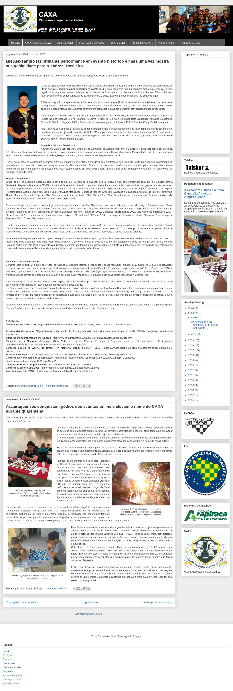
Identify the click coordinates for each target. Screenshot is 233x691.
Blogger (137, 636)
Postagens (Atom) (93, 614)
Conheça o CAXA (12, 679)
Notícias (7, 651)
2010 (191, 380)
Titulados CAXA (190, 42)
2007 (191, 395)
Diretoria (7, 655)
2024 (191, 308)
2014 (191, 365)
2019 (191, 340)
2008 (191, 390)
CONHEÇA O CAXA (38, 42)
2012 (191, 370)
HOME (15, 42)
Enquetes (8, 671)
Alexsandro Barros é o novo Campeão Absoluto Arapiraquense (204, 193)
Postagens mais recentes (22, 602)
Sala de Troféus (11, 683)
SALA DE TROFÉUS (92, 42)
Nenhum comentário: (57, 385)
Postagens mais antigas (157, 602)
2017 (191, 350)
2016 (191, 355)
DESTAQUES (65, 42)
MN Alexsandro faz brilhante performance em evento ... (204, 324)
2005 (191, 400)
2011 (191, 375)
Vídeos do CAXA (142, 42)
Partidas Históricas (12, 675)
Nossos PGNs (166, 42)
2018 (191, 345)
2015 (191, 360)
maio (194, 317)
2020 (191, 313)
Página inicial (90, 602)
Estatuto (7, 659)
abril (194, 334)
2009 (191, 385)
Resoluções (9, 663)
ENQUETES (118, 42)
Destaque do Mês (12, 667)
